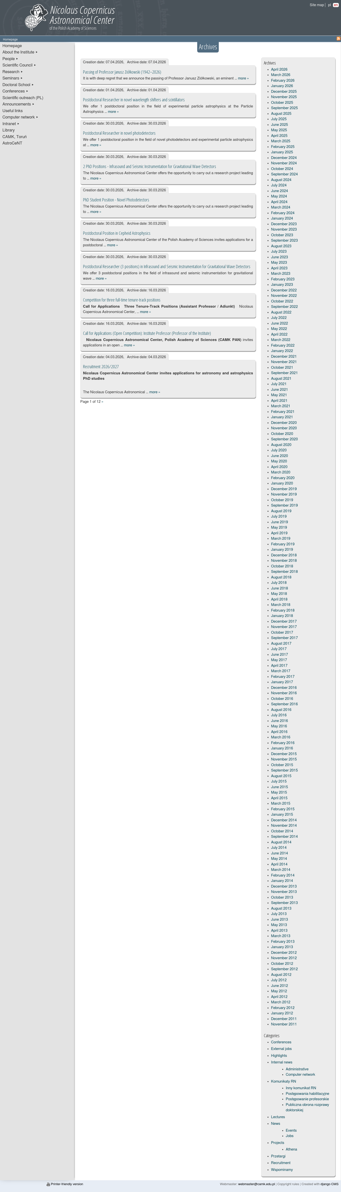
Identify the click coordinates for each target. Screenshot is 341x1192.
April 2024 (279, 202)
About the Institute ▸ (20, 52)
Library (8, 130)
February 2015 (283, 809)
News (275, 1124)
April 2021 (279, 401)
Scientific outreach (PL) (22, 98)
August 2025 (281, 114)
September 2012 (284, 969)
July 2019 (279, 516)
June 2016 (279, 721)
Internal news (281, 1062)
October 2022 (282, 301)
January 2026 (282, 86)
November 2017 (284, 627)
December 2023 (284, 224)
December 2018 (284, 555)
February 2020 (283, 478)
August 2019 (281, 511)
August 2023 (281, 246)
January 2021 (282, 417)
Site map (317, 5)
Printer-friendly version (65, 1184)
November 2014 (284, 825)
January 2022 (282, 351)
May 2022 (279, 329)
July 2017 (279, 649)
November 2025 (284, 97)
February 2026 (283, 80)
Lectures (278, 1117)
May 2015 (279, 792)
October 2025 (282, 103)
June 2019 (279, 522)
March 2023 (281, 273)
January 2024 (282, 218)
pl (329, 5)
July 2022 (279, 318)
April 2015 (279, 798)
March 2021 (281, 406)
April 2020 (279, 467)
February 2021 (283, 412)
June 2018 (279, 588)
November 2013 (284, 892)
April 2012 (279, 997)
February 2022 (283, 345)
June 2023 (279, 257)
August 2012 (281, 975)
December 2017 (284, 621)
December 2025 (284, 91)
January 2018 (282, 616)
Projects (277, 1143)
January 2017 (282, 682)
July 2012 (279, 980)
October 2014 (282, 831)
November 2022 (284, 296)
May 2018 (279, 594)
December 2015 (284, 754)
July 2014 (279, 848)
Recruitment (281, 1163)
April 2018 (279, 599)
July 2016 (279, 715)
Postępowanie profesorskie (307, 1099)
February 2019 (283, 544)
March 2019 (281, 538)
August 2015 (281, 776)
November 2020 (284, 428)
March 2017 (281, 671)
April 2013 (279, 930)
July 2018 (279, 583)
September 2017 (284, 638)
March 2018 (281, 605)
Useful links (12, 111)
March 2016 (281, 737)
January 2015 (282, 814)
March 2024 (281, 207)
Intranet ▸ (11, 124)
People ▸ (10, 59)
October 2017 (282, 632)
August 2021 (281, 378)
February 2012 (283, 1008)
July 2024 (279, 185)
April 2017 (279, 666)
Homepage (12, 46)
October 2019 (282, 500)
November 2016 (284, 693)
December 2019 (284, 489)
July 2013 (279, 914)
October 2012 (282, 964)
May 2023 (279, 262)
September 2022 (284, 307)
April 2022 (279, 334)
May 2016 (279, 726)
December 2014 (284, 820)
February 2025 (283, 147)
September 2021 (284, 373)
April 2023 (279, 268)
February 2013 (283, 941)
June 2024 (279, 191)
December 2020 (284, 423)
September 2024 (284, 174)
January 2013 (282, 947)
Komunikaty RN (283, 1081)
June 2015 (279, 787)
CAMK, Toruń (14, 137)
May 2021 (279, 395)
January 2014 (282, 881)
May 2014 (279, 859)
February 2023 (283, 279)
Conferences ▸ (15, 91)
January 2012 (282, 1013)
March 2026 (281, 75)
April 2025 (279, 136)
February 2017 (283, 677)
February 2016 (283, 743)
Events (291, 1130)
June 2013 (279, 919)
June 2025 (279, 125)
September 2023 (284, 240)
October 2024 (282, 169)
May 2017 (279, 660)
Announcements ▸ (18, 104)
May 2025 (279, 130)
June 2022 (279, 323)
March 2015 (281, 803)
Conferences (281, 1042)
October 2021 (282, 367)
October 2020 (282, 434)
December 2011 (284, 1019)
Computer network (300, 1074)
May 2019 (279, 527)
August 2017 (281, 643)
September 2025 (284, 108)
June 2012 (279, 986)
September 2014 (284, 836)
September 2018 (284, 572)
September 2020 (284, 439)
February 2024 (283, 213)
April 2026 (279, 69)
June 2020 (279, 456)
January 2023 (282, 285)
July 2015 (279, 781)
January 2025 (282, 152)
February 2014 (283, 875)
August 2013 (281, 908)
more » (243, 78)
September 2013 (284, 903)
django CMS (330, 1184)
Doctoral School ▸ (18, 85)
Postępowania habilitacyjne (307, 1094)
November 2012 (284, 958)
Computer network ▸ (20, 117)
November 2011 (284, 1024)
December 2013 (284, 886)
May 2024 (279, 196)
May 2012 (279, 991)
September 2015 (284, 770)
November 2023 (284, 229)
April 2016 (279, 732)
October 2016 (282, 699)
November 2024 (284, 163)
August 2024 (281, 180)
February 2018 (283, 610)
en (336, 5)
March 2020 (281, 472)
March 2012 (281, 1002)
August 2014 (281, 842)
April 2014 (279, 864)
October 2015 (282, 765)
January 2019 (282, 549)
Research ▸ (12, 72)
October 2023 (282, 235)
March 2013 (281, 936)
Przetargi (278, 1156)
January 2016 (282, 748)
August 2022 (281, 312)
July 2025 (279, 119)
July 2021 (279, 384)
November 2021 (284, 362)
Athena (291, 1149)
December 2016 (284, 688)
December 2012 (284, 953)
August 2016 (281, 710)
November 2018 (284, 561)
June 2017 (279, 654)
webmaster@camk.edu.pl (256, 1184)
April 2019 (279, 533)
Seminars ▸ (12, 78)
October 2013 (282, 897)
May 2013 (279, 925)
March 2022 (281, 340)
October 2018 (282, 566)
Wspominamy (282, 1170)
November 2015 (284, 759)
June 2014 (279, 853)
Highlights (279, 1056)
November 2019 (284, 494)
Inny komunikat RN (301, 1088)
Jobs (290, 1136)
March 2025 (281, 141)
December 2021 (284, 356)
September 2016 (284, 704)
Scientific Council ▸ (19, 65)
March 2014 (281, 870)
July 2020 (279, 450)
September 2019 (284, 505)
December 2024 (284, 158)
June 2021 (279, 390)
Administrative (297, 1069)
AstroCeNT (12, 143)
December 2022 (284, 290)
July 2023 (279, 251)
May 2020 (279, 461)
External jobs (281, 1049)
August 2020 (281, 445)
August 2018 (281, 577)
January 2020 (282, 483)
